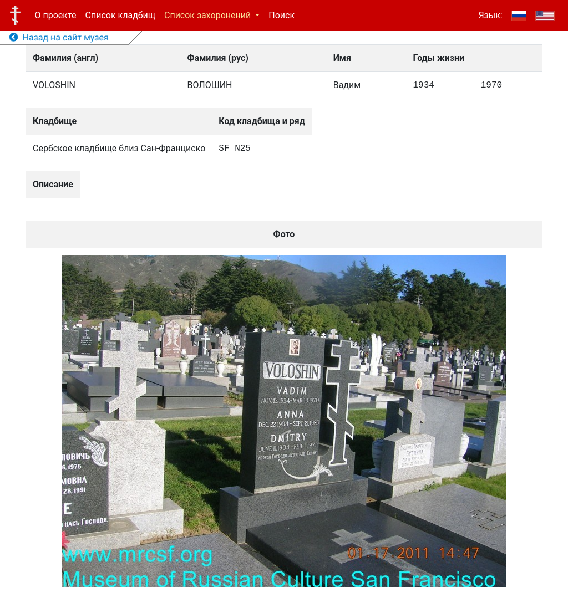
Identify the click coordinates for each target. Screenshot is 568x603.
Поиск (281, 15)
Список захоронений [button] (208, 15)
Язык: (490, 15)
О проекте (56, 15)
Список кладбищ (120, 15)
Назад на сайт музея (59, 37)
